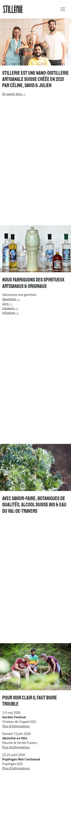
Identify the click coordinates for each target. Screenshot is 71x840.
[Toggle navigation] (63, 9)
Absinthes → (11, 299)
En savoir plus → (14, 94)
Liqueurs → (10, 308)
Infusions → (10, 313)
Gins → (7, 304)
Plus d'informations (16, 726)
